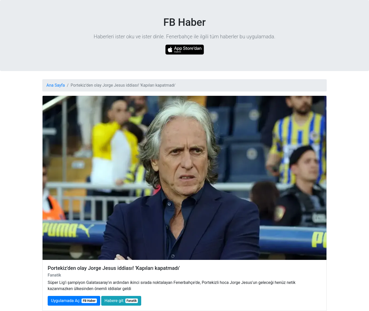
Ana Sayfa (55, 85)
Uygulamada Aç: (74, 300)
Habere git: (121, 300)
